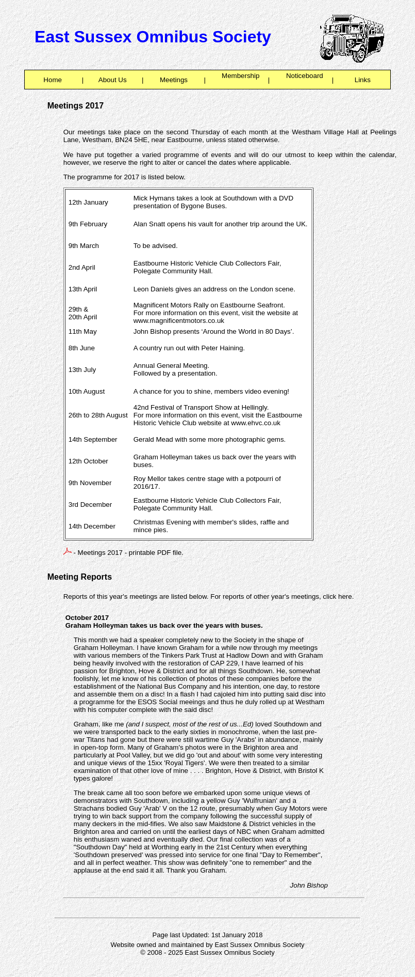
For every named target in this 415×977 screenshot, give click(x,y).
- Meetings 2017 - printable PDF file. (123, 552)
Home (53, 80)
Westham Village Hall (325, 132)
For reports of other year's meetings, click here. (282, 596)
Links (362, 80)
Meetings (173, 80)
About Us (113, 80)
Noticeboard (300, 79)
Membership (236, 79)
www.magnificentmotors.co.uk (179, 320)
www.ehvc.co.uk (255, 423)
